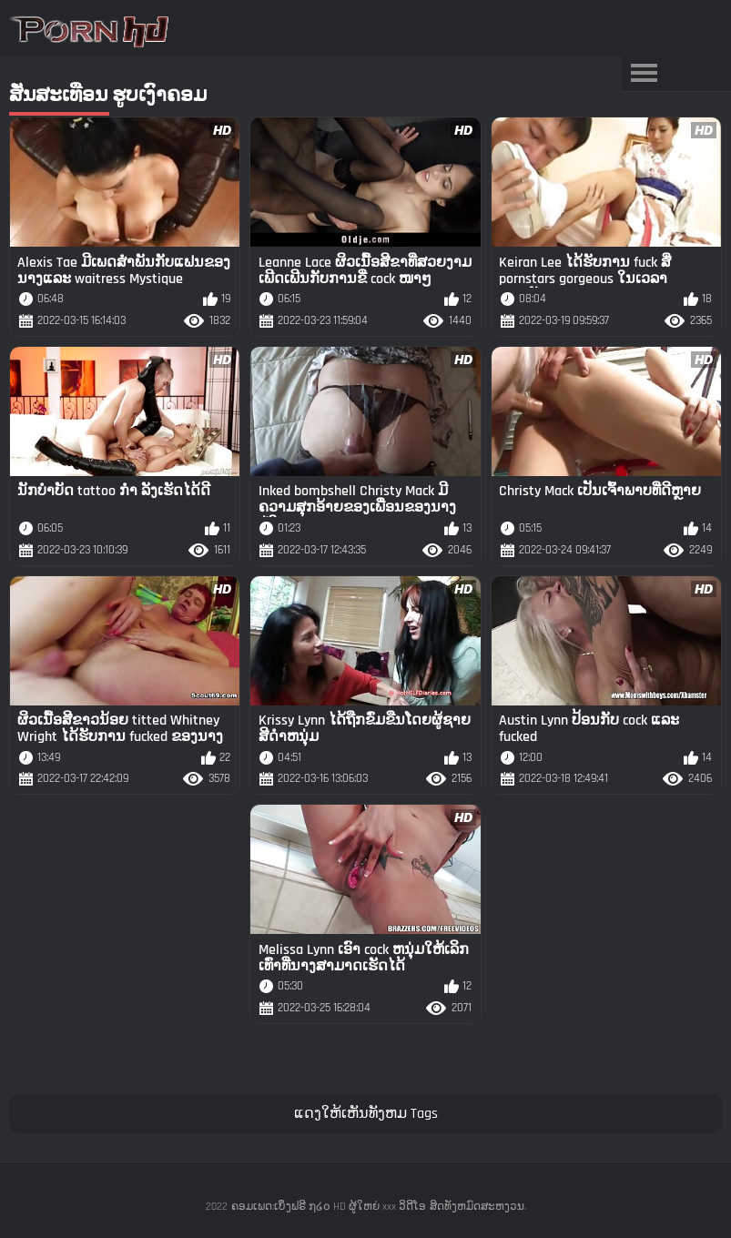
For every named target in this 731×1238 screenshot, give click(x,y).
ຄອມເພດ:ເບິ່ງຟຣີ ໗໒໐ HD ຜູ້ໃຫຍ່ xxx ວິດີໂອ (328, 1206)
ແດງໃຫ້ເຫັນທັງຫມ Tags (366, 1113)
